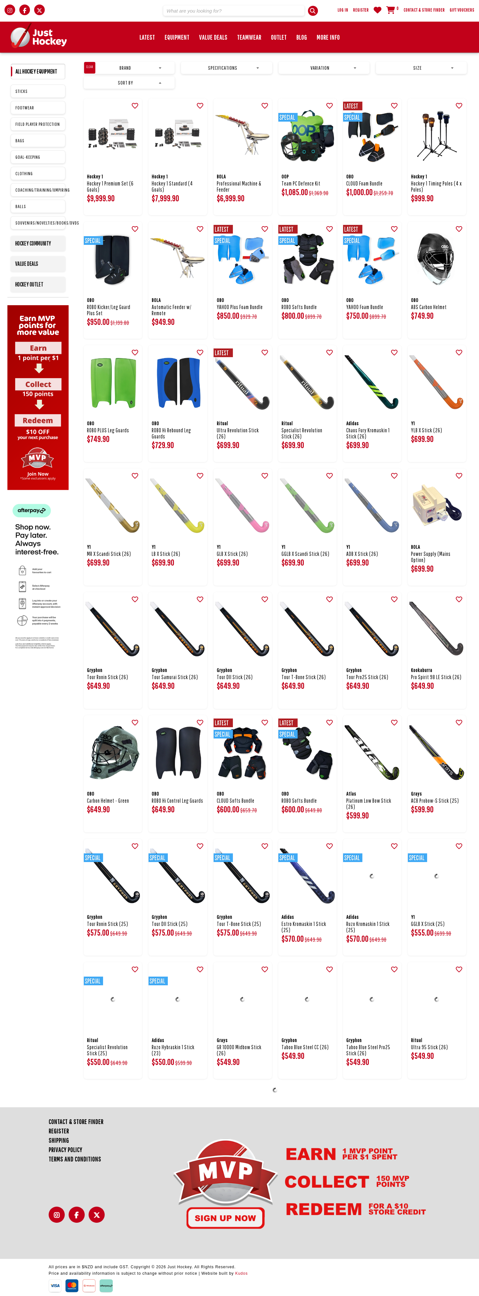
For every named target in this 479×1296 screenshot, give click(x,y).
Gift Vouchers (462, 10)
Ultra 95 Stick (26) (429, 1047)
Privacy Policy (65, 1149)
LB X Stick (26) (166, 554)
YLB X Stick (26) (426, 430)
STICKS (21, 91)
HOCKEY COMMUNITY (33, 243)
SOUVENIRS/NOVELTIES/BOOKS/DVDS (40, 223)
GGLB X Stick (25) (428, 924)
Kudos (241, 1273)
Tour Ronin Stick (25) (107, 924)
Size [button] (433, 68)
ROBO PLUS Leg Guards (108, 430)
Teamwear (249, 37)
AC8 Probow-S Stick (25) (435, 801)
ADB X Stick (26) (362, 554)
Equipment (177, 37)
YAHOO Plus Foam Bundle (240, 307)
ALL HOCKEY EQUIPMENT (36, 71)
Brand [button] (140, 68)
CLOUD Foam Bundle (364, 183)
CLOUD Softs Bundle (235, 801)
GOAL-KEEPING (27, 157)
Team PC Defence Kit (301, 183)
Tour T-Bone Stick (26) (304, 677)
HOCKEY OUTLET (29, 284)
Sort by (140, 82)
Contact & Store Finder (424, 10)
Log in (343, 10)
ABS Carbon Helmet (429, 307)
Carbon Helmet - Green (108, 801)
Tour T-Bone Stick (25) (239, 924)
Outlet (279, 37)
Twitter (98, 1218)
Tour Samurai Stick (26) (175, 677)
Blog (301, 37)
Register (361, 10)
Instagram (58, 1218)
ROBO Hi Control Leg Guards (177, 801)
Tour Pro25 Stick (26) (367, 677)
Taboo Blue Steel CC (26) (305, 1047)
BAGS (19, 140)
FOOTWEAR (24, 107)
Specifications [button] (233, 68)
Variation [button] (333, 68)
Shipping (59, 1140)
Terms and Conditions (75, 1159)
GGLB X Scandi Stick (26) (306, 554)
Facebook (78, 1218)
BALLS (20, 206)
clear (89, 67)
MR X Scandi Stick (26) (109, 554)
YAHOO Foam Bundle (364, 307)
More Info (328, 37)
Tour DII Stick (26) (235, 677)
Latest (147, 37)
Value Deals (213, 37)
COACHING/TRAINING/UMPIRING (40, 190)
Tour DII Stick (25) (170, 924)
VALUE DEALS (27, 264)
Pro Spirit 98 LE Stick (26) (436, 677)
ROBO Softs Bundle (299, 307)
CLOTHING (24, 173)
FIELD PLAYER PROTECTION (37, 124)
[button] (313, 11)
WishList (377, 10)
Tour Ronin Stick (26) (107, 677)
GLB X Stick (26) (232, 554)
